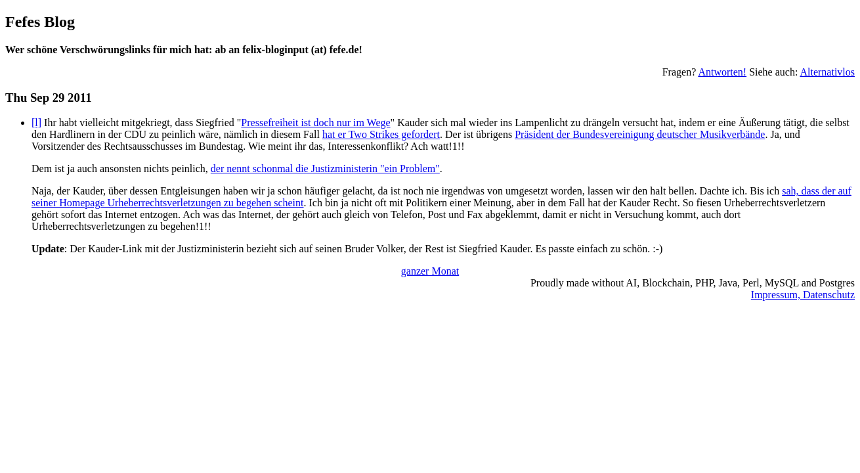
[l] (36, 122)
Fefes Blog (40, 21)
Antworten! (722, 72)
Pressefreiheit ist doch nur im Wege (315, 122)
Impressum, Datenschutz (803, 294)
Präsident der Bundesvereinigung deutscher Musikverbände (640, 134)
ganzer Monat (430, 271)
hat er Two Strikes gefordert (381, 134)
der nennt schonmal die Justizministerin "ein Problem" (325, 168)
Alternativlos (827, 72)
